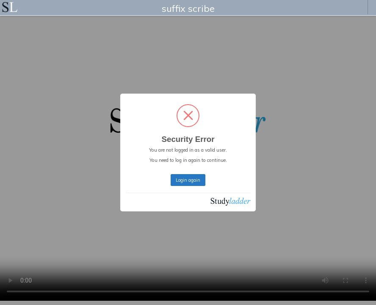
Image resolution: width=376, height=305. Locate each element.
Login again (188, 180)
